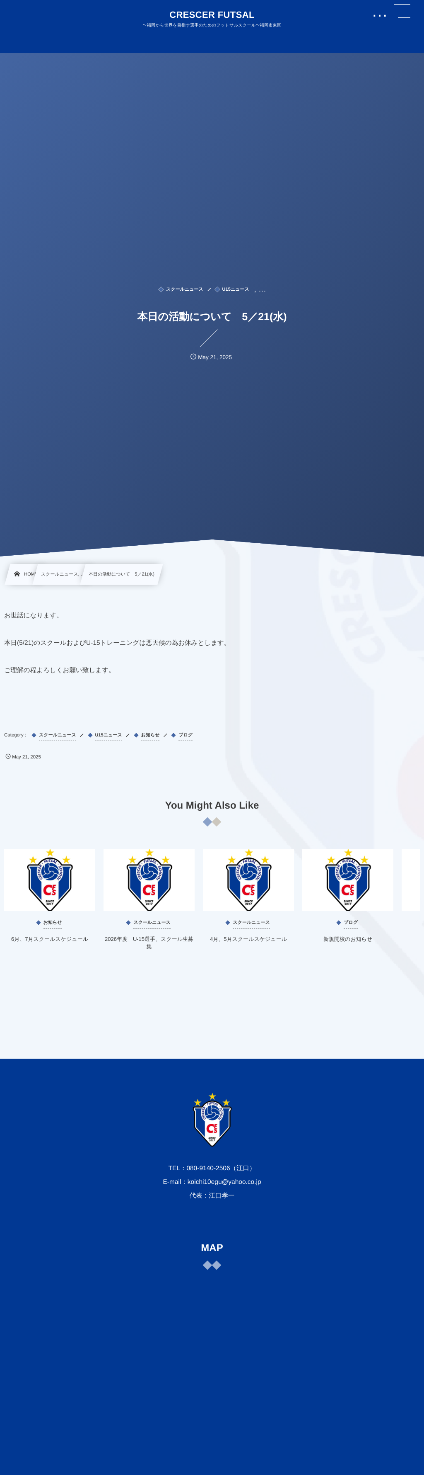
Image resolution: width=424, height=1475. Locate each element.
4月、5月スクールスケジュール (248, 947)
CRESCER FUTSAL (212, 14)
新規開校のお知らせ (347, 947)
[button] (402, 11)
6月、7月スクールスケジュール (49, 947)
